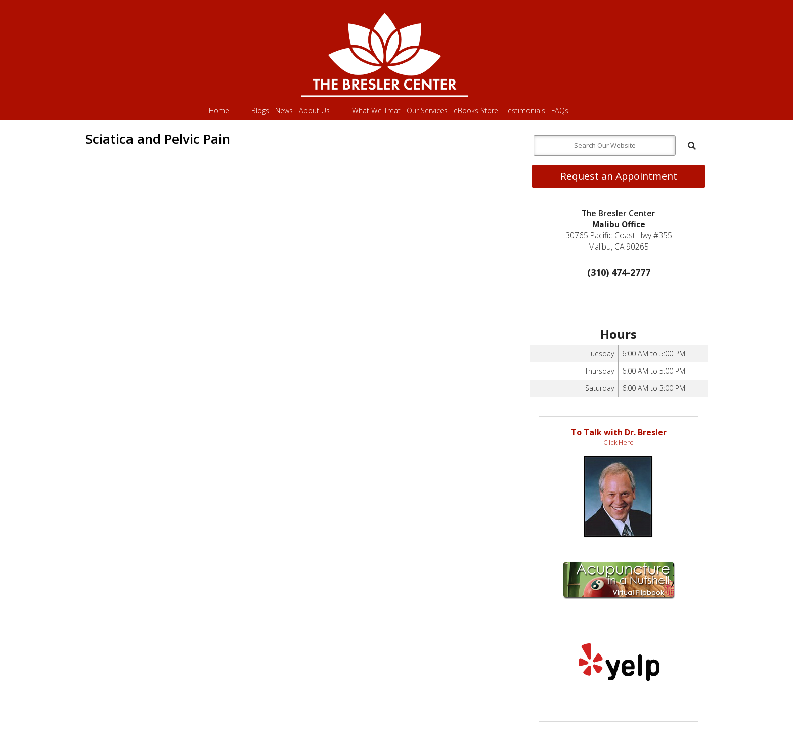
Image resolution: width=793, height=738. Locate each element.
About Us (314, 110)
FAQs (559, 110)
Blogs (260, 110)
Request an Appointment (618, 176)
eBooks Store (476, 110)
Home (219, 110)
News (284, 110)
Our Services (427, 110)
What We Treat (376, 110)
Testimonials (524, 110)
